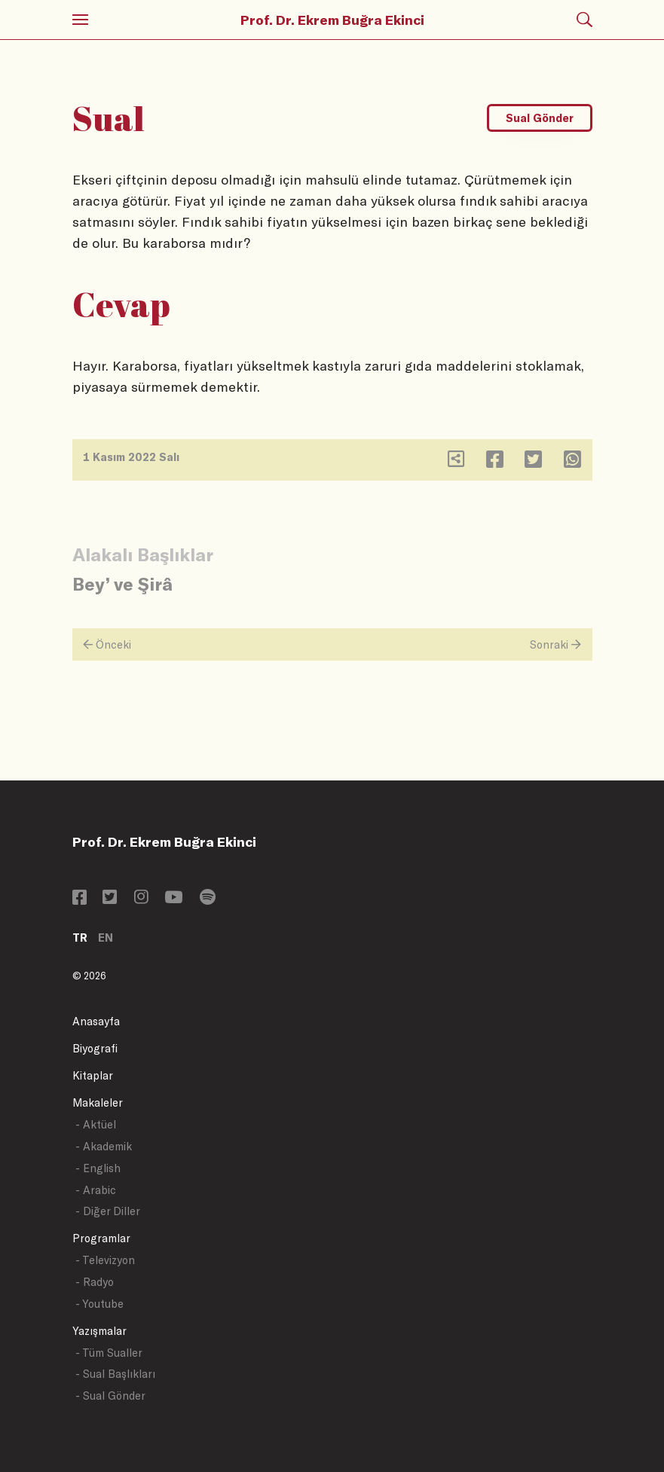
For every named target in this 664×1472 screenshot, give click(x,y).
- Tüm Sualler (108, 1352)
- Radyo (94, 1281)
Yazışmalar (99, 1330)
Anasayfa (96, 1021)
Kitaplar (92, 1075)
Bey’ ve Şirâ (122, 583)
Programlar (101, 1238)
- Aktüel (95, 1124)
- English (98, 1168)
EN (105, 937)
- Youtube (99, 1303)
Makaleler (97, 1102)
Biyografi (95, 1048)
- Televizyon (105, 1260)
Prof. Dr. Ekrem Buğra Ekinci (332, 19)
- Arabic (95, 1189)
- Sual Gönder (110, 1395)
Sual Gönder (540, 117)
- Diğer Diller (107, 1211)
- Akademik (103, 1146)
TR (79, 937)
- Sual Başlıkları (115, 1373)
